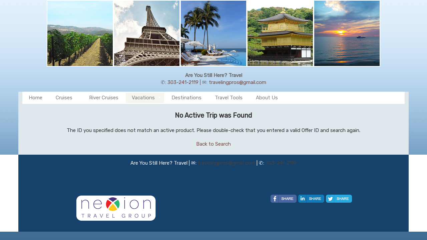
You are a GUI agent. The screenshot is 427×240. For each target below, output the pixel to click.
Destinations (186, 98)
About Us (267, 98)
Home (35, 98)
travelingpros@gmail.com (237, 82)
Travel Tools (229, 98)
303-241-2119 (182, 82)
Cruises (64, 98)
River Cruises (103, 98)
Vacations (143, 98)
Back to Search (213, 144)
